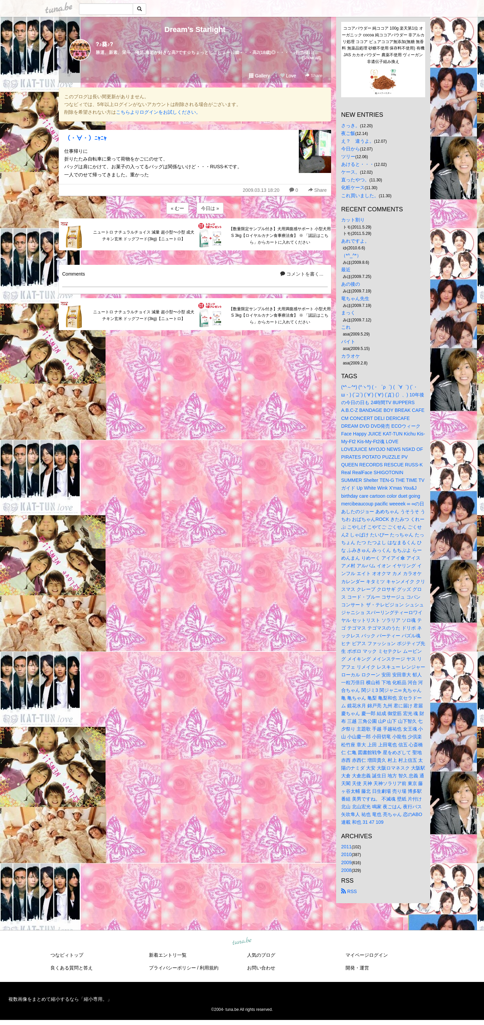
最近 (346, 269)
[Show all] (311, 57)
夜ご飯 (348, 133)
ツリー (348, 156)
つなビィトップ (66, 955)
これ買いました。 (360, 195)
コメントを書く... (301, 274)
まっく (348, 312)
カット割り (353, 219)
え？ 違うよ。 (357, 141)
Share (313, 75)
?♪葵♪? (104, 44)
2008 (346, 870)
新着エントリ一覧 (168, 955)
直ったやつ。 (355, 179)
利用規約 (209, 967)
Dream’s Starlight (194, 29)
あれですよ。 (355, 241)
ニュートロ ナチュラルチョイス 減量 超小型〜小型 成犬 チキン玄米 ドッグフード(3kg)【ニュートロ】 (143, 235)
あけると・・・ (357, 164)
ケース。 (350, 172)
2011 (346, 846)
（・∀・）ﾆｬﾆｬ (85, 138)
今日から (350, 148)
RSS (349, 891)
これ (346, 327)
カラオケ (350, 356)
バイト (348, 341)
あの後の (350, 284)
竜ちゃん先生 (355, 298)
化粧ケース (353, 187)
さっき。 (350, 125)
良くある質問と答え (71, 967)
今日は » (210, 208)
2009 (346, 862)
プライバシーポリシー (172, 967)
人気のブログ (261, 955)
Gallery (259, 75)
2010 (346, 854)
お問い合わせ (261, 967)
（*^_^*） (351, 255)
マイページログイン (367, 955)
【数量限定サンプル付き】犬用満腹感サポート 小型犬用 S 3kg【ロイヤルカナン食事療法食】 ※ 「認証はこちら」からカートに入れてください (280, 235)
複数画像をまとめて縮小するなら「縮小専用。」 (60, 999)
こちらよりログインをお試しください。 (158, 112)
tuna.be (241, 941)
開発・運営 (357, 967)
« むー (177, 208)
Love (288, 75)
